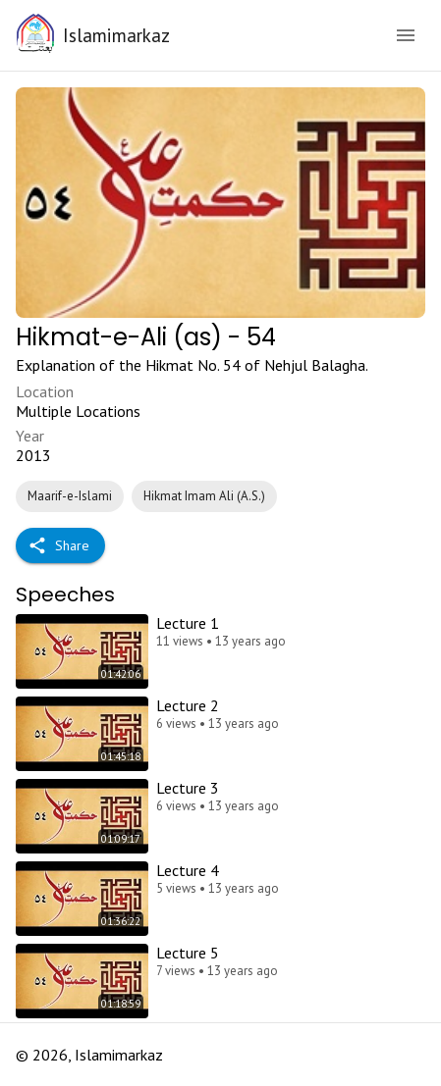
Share (60, 546)
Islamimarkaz (116, 35)
